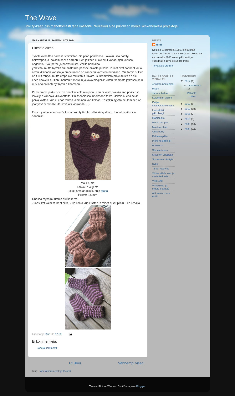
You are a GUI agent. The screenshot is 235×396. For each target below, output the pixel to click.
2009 (188, 124)
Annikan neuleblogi (163, 84)
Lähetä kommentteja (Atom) (55, 371)
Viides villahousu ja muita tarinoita (163, 175)
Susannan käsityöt (162, 159)
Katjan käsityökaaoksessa (163, 104)
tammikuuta (194, 85)
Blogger (140, 386)
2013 (188, 103)
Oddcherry (158, 131)
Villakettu (157, 180)
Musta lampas (160, 122)
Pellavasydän (160, 136)
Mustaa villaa (159, 127)
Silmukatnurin (160, 150)
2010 (188, 119)
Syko (155, 164)
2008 (188, 129)
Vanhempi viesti (131, 363)
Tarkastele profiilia (162, 65)
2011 (188, 113)
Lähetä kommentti (47, 347)
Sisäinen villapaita (162, 154)
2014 (188, 81)
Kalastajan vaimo (162, 97)
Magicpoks (158, 117)
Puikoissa (157, 145)
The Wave (41, 18)
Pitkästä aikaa (191, 95)
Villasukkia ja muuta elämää (160, 187)
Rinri (159, 44)
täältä (104, 190)
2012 (188, 108)
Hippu (155, 88)
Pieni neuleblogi (161, 140)
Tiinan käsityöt (160, 168)
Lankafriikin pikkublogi (158, 112)
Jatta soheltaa (160, 93)
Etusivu (75, 363)
